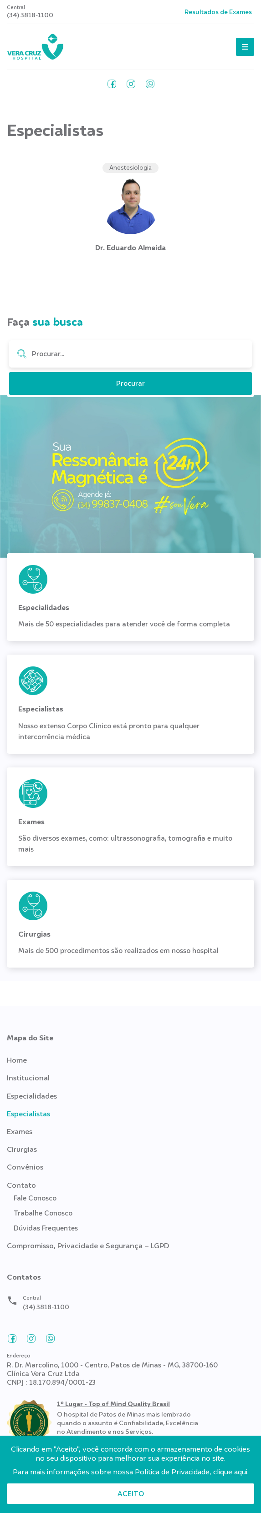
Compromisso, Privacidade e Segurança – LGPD (88, 1245)
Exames (19, 1131)
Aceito (131, 1493)
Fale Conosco (35, 1198)
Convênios (25, 1167)
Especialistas (28, 1114)
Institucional (28, 1078)
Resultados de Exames (218, 12)
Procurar (21, 354)
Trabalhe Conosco (43, 1213)
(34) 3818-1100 (30, 15)
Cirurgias (22, 1149)
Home (17, 1060)
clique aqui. (231, 1472)
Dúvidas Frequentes (46, 1228)
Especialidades (32, 1096)
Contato (21, 1185)
